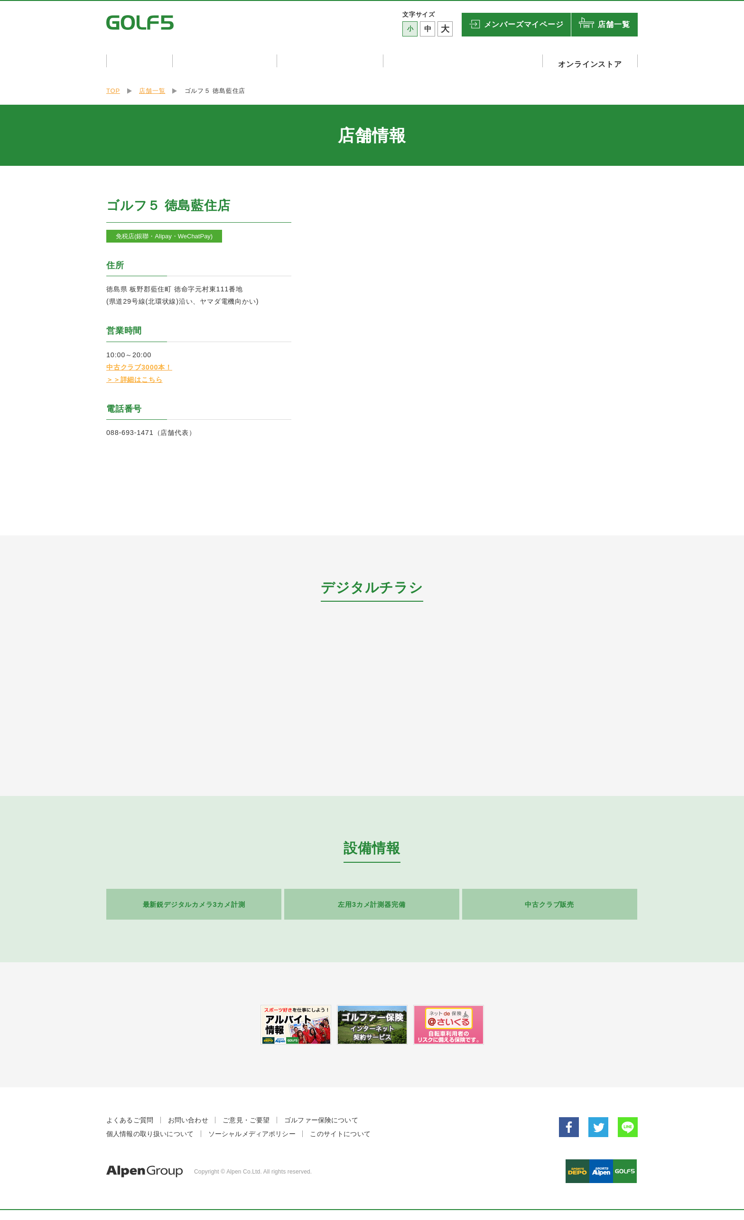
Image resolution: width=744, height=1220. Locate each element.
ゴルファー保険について (321, 1116)
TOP (113, 86)
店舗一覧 (614, 24)
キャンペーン (140, 60)
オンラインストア (593, 60)
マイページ (524, 24)
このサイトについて (340, 1130)
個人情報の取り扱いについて (150, 1130)
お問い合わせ (188, 1116)
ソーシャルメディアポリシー (252, 1130)
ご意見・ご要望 (246, 1116)
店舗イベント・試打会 (228, 60)
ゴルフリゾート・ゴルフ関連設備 (469, 60)
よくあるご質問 (129, 1116)
